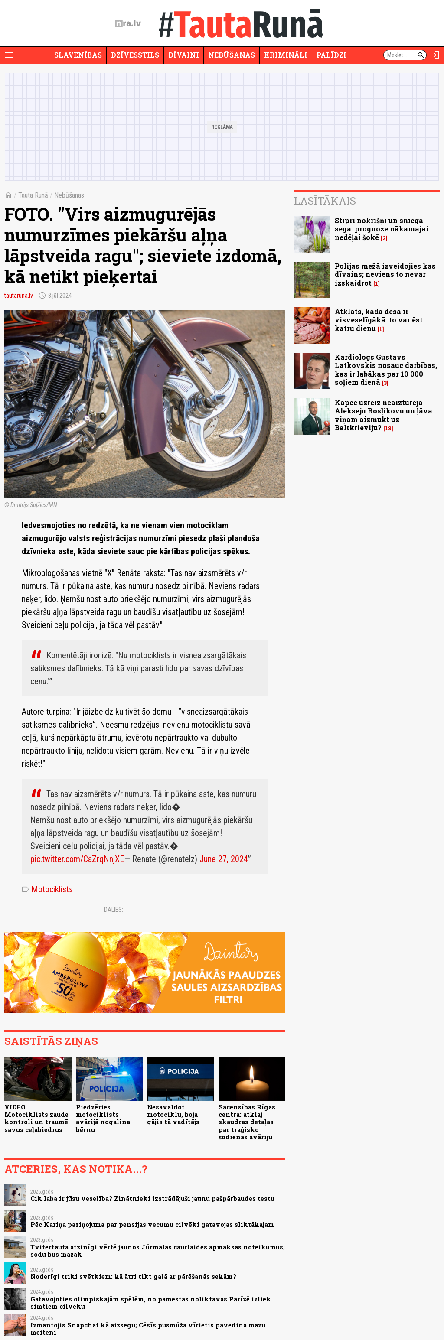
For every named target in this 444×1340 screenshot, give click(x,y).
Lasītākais (325, 201)
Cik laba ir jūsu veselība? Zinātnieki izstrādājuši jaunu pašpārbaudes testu (152, 1198)
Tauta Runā (33, 195)
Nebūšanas (231, 54)
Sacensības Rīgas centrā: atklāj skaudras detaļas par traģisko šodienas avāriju (247, 1122)
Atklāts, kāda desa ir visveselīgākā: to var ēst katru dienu (379, 319)
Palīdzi (331, 54)
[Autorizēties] (435, 55)
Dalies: (113, 909)
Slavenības (78, 54)
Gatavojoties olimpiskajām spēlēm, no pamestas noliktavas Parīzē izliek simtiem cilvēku (150, 1303)
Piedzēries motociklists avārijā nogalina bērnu (103, 1118)
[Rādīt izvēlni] (8, 55)
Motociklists (47, 889)
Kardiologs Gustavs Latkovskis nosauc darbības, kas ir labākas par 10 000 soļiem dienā (386, 369)
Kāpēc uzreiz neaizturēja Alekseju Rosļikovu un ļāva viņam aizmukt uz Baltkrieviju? (383, 415)
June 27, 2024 (223, 859)
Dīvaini (183, 54)
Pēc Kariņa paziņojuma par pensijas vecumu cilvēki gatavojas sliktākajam (152, 1224)
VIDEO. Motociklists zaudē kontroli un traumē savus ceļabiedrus (36, 1118)
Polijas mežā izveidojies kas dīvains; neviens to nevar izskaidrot (385, 274)
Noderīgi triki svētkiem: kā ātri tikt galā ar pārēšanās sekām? (133, 1276)
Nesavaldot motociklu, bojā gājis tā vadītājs (173, 1114)
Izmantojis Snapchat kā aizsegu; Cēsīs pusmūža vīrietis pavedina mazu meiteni (147, 1329)
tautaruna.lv (18, 295)
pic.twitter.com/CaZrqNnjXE (77, 859)
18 (388, 428)
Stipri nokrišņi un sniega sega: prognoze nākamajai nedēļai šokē (381, 228)
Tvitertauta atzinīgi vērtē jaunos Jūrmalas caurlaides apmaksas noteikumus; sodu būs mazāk (157, 1251)
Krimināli (285, 54)
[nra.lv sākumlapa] (128, 23)
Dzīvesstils (135, 54)
